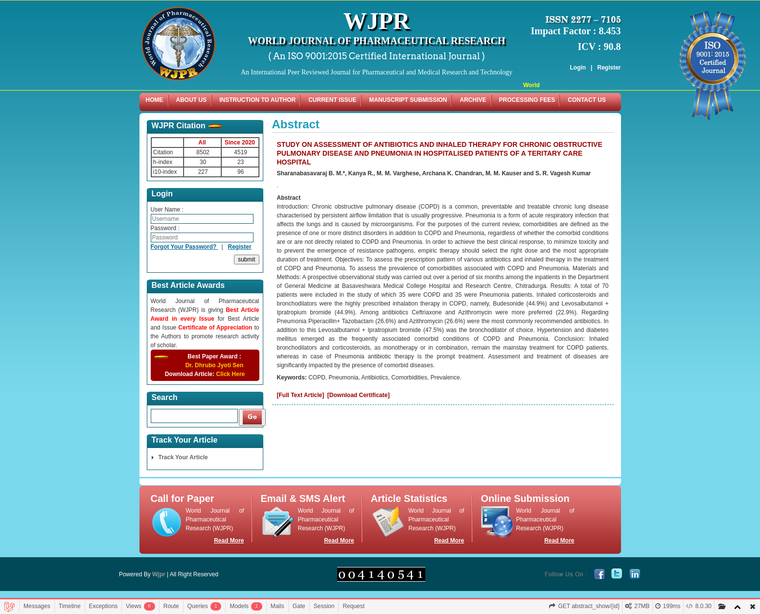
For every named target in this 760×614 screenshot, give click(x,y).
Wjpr (158, 574)
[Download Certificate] (358, 395)
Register (609, 67)
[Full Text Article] (300, 395)
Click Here (230, 374)
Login (578, 67)
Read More (229, 540)
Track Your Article (183, 457)
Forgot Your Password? (184, 246)
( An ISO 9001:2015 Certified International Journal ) (376, 56)
